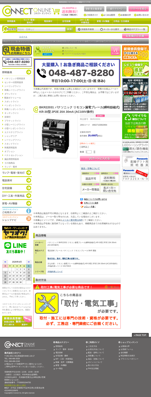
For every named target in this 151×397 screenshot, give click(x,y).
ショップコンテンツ (129, 342)
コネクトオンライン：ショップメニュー (17, 218)
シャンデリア (10, 136)
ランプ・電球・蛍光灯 (30, 21)
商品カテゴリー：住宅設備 (17, 188)
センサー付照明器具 (13, 82)
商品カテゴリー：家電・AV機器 (17, 203)
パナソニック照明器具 (14, 78)
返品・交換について (90, 168)
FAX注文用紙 (93, 368)
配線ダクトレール (12, 98)
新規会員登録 (94, 9)
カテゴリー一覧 (134, 29)
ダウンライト (10, 94)
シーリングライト (12, 86)
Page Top (140, 335)
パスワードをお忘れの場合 (75, 54)
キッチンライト (11, 113)
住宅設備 (66, 21)
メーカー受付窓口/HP (72, 220)
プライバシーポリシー (129, 359)
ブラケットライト (12, 121)
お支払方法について (96, 349)
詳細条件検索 (87, 29)
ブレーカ (26, 41)
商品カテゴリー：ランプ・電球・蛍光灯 (17, 172)
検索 (69, 29)
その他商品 (9, 163)
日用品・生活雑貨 (121, 21)
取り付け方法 (93, 365)
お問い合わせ (141, 15)
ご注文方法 (92, 346)
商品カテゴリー (62, 342)
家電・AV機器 (103, 21)
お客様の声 (124, 15)
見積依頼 (135, 36)
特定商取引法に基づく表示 (15, 385)
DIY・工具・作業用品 (85, 21)
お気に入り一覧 (71, 48)
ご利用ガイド (91, 15)
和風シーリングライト (14, 90)
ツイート (23, 37)
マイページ (116, 9)
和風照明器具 (10, 147)
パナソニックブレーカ (44, 41)
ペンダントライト (12, 105)
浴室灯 (7, 117)
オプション (9, 151)
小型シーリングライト (14, 124)
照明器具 (11, 21)
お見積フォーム (127, 349)
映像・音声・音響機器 (64, 362)
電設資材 (48, 21)
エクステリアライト (13, 132)
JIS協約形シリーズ (55, 272)
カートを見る (138, 9)
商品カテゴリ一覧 (11, 41)
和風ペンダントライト (14, 109)
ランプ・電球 (10, 167)
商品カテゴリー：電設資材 (17, 180)
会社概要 (124, 353)
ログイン (47, 54)
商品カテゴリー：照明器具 (17, 72)
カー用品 (59, 368)
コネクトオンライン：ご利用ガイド (17, 211)
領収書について (94, 356)
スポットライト (11, 101)
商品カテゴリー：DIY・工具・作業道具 (17, 195)
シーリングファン (12, 140)
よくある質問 (108, 15)
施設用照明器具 (11, 159)
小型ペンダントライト (14, 128)
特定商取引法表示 (128, 356)
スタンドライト (11, 144)
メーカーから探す (109, 29)
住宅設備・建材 (62, 356)
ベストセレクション (13, 155)
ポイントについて (95, 362)
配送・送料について (96, 353)
